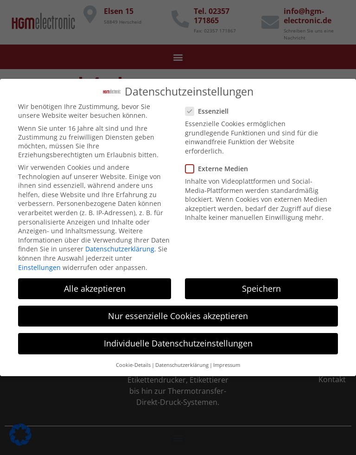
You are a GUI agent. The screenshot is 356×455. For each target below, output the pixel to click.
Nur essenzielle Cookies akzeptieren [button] (178, 310)
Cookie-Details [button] (133, 360)
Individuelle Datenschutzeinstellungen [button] (178, 338)
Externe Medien (219, 163)
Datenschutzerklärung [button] (182, 360)
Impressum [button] (226, 360)
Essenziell (210, 106)
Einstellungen (39, 262)
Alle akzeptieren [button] (95, 283)
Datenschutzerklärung (119, 244)
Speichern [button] (261, 283)
